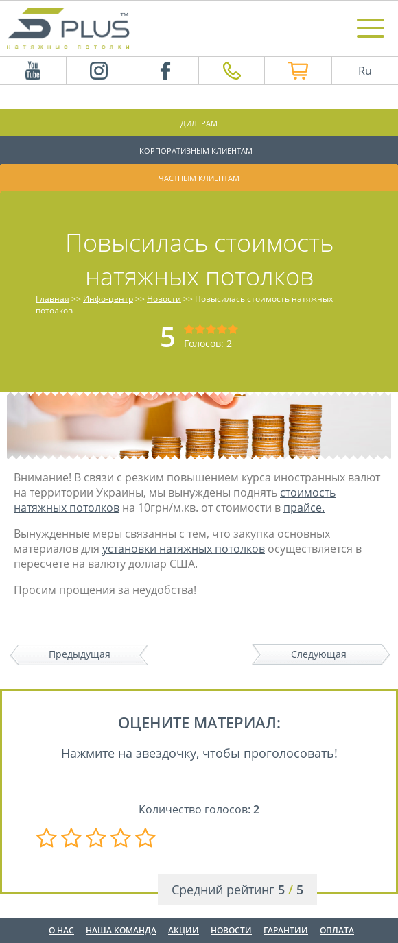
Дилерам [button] (199, 123)
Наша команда (121, 930)
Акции (183, 930)
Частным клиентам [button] (199, 178)
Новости (231, 930)
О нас (61, 930)
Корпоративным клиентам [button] (196, 150)
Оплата (337, 930)
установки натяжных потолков (183, 548)
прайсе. (304, 507)
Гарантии (286, 930)
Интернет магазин (290, 70)
